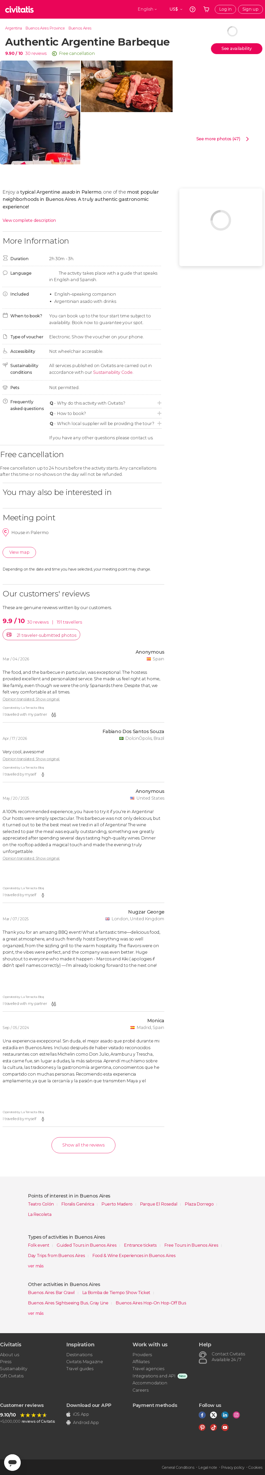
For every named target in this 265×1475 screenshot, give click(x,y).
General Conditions (178, 1467)
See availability (237, 48)
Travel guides (79, 1368)
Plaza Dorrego (200, 1204)
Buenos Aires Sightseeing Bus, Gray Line (68, 1303)
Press (5, 1361)
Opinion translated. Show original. (31, 699)
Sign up (250, 9)
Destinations (79, 1354)
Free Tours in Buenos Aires (191, 1245)
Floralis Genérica (78, 1204)
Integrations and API (153, 1376)
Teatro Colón (41, 1204)
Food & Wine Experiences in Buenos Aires (134, 1255)
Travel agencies (148, 1368)
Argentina (13, 28)
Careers (140, 1390)
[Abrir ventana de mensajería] (12, 1462)
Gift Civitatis (12, 1376)
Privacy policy (232, 1467)
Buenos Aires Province (45, 28)
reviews (39, 53)
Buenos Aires (79, 28)
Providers (142, 1354)
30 (27, 53)
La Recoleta (39, 1214)
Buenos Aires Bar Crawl (52, 1292)
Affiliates (141, 1361)
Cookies (255, 1467)
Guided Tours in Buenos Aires (87, 1245)
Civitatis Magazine (84, 1361)
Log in (225, 9)
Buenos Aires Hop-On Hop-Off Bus (151, 1303)
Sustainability (13, 1368)
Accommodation (149, 1383)
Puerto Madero (117, 1204)
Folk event (39, 1245)
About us (9, 1354)
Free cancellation (77, 53)
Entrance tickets (141, 1245)
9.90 (14, 53)
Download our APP (88, 1405)
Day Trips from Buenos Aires (57, 1255)
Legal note (207, 1467)
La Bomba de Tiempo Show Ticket (116, 1292)
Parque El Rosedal (159, 1204)
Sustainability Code (112, 372)
